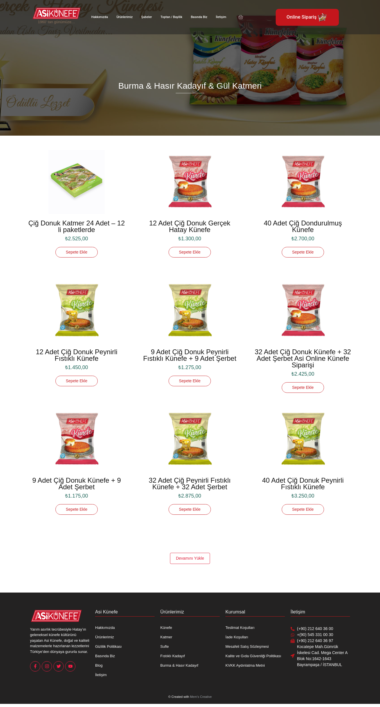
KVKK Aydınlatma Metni (245, 665)
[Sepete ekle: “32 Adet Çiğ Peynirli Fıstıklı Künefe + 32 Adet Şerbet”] (190, 509)
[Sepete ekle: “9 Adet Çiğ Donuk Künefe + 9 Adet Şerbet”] (76, 509)
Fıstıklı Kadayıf (172, 656)
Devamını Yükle (190, 558)
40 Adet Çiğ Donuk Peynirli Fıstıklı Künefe (303, 483)
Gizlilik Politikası (108, 646)
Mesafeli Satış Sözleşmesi (247, 646)
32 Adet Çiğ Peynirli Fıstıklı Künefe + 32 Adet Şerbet (190, 483)
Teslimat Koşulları (240, 627)
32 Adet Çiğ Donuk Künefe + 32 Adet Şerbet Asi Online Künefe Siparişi (303, 358)
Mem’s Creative (201, 696)
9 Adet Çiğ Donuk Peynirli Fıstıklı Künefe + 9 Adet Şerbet (189, 355)
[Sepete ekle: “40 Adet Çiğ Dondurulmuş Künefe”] (303, 252)
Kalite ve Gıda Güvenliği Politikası (253, 656)
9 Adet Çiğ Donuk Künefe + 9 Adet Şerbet (76, 483)
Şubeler (146, 17)
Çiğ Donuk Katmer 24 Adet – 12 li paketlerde (76, 226)
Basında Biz (199, 17)
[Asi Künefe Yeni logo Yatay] (56, 13)
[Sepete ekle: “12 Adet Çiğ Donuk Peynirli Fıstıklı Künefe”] (76, 381)
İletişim (221, 17)
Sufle (164, 646)
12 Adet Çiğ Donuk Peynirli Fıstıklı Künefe (76, 355)
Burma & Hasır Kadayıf (179, 665)
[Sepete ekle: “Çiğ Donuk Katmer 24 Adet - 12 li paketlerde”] (76, 252)
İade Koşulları (236, 637)
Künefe (166, 627)
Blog (99, 665)
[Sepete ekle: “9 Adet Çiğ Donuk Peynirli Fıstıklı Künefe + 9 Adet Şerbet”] (190, 381)
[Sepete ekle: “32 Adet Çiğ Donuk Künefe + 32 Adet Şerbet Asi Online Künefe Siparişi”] (303, 387)
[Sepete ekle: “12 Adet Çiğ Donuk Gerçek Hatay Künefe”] (190, 252)
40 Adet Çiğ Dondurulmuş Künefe (303, 226)
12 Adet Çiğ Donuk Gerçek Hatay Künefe (189, 226)
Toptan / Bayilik (171, 17)
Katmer (166, 637)
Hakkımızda (99, 17)
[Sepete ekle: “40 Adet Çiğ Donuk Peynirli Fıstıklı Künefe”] (303, 509)
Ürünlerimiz (125, 17)
